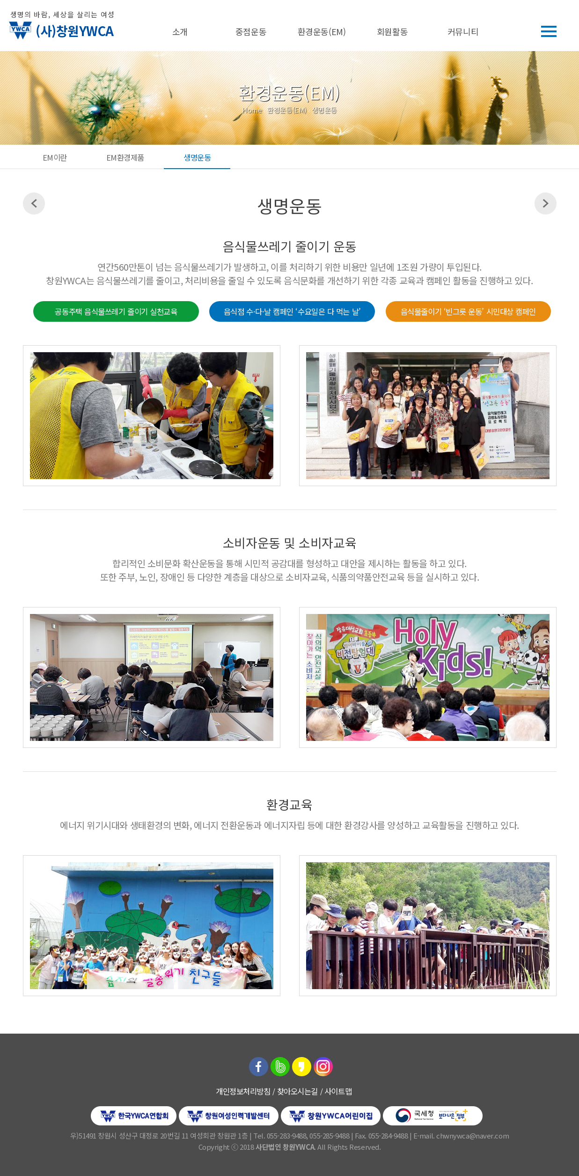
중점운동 (250, 31)
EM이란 (55, 157)
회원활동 (392, 31)
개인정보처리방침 (243, 1091)
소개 (180, 31)
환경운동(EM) (321, 31)
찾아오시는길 (297, 1091)
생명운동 (197, 157)
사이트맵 (338, 1091)
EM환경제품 (125, 157)
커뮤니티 (462, 31)
